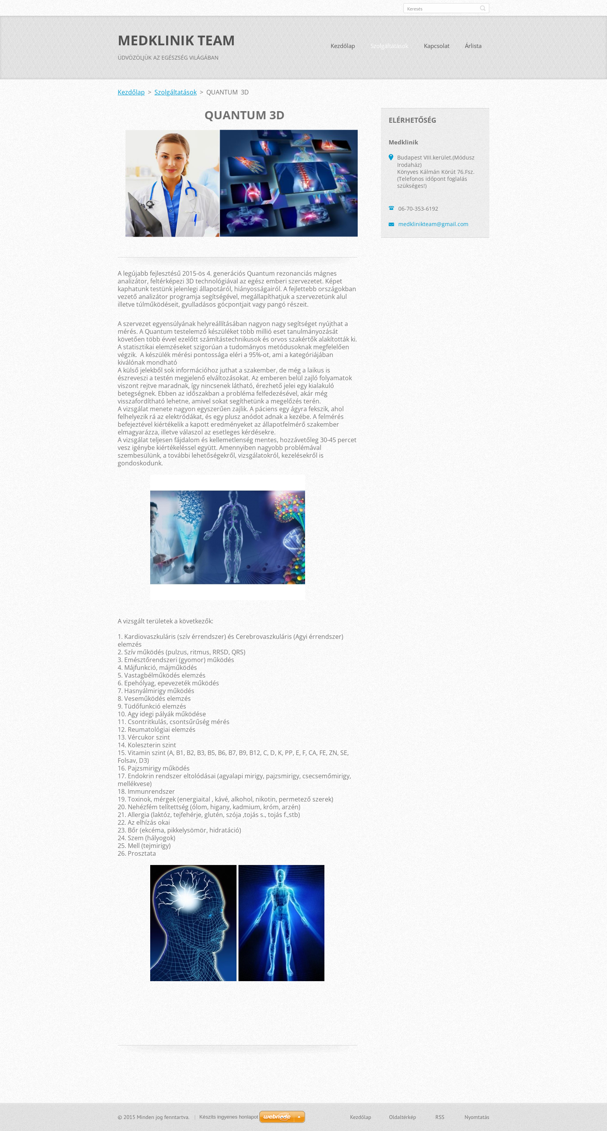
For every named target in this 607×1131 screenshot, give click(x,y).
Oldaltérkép (402, 1117)
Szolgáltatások (389, 46)
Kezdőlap (343, 46)
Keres (482, 8)
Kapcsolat (436, 46)
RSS (440, 1117)
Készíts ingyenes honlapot (228, 1117)
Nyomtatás (477, 1117)
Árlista (473, 46)
